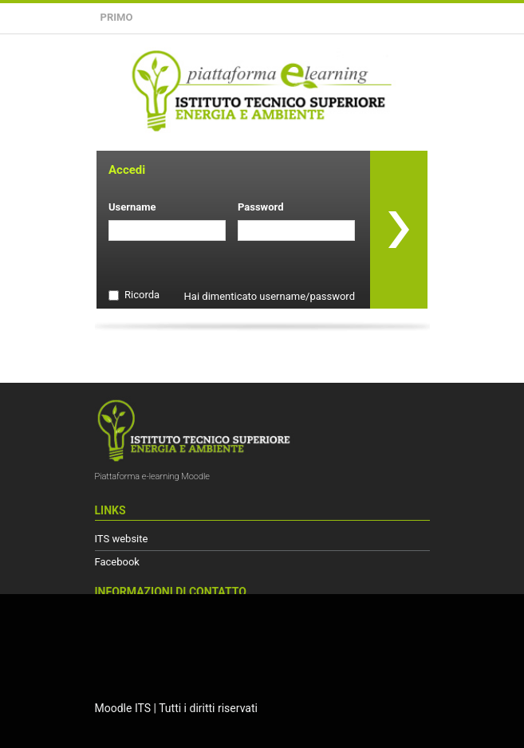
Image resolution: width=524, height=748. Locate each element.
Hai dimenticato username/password (269, 296)
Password (260, 207)
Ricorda (142, 295)
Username (132, 207)
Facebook (117, 562)
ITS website (121, 539)
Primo (116, 17)
